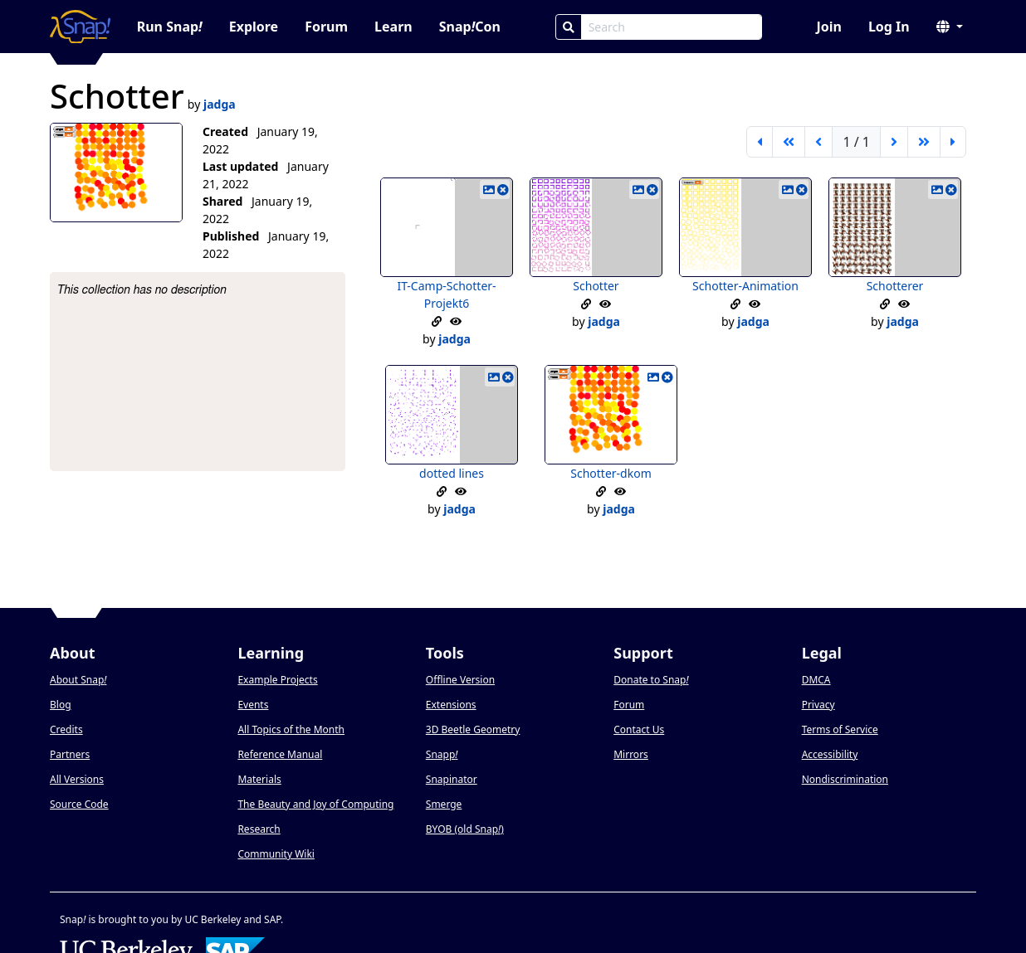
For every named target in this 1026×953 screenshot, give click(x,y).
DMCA (816, 680)
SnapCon (470, 26)
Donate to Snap (650, 680)
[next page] (894, 142)
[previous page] (818, 142)
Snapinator (451, 779)
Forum (326, 26)
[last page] (953, 142)
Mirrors (630, 754)
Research (258, 829)
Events (252, 705)
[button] (950, 26)
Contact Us (638, 729)
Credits (66, 729)
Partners (70, 754)
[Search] (568, 27)
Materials (259, 779)
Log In (889, 26)
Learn (393, 26)
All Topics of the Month (290, 729)
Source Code (79, 804)
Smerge (444, 804)
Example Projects (277, 680)
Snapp (442, 754)
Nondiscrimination (845, 779)
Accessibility (830, 754)
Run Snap (170, 26)
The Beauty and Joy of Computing (315, 804)
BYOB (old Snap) (465, 829)
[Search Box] (671, 27)
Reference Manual (279, 754)
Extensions (451, 705)
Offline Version (460, 680)
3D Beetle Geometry (473, 729)
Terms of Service (840, 729)
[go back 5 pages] (788, 142)
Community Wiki (276, 854)
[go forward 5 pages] (923, 142)
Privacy (818, 705)
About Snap (78, 680)
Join (828, 26)
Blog (60, 705)
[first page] (759, 142)
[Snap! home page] (80, 26)
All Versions (77, 779)
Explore (253, 26)
